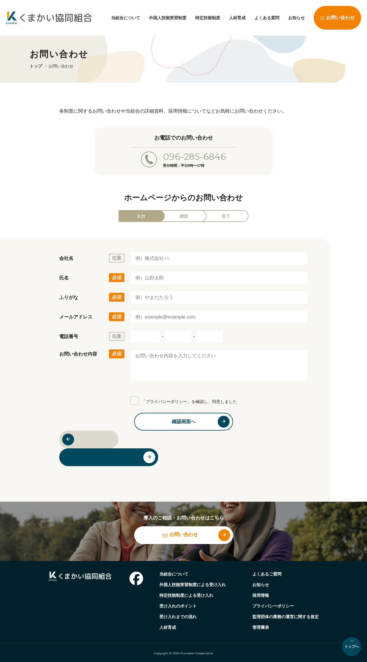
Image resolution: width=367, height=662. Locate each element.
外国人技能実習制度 (167, 17)
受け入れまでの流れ (178, 616)
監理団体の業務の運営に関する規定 (285, 616)
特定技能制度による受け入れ (186, 595)
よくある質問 (266, 17)
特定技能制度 (207, 17)
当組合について (125, 17)
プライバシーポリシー (273, 606)
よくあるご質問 (266, 574)
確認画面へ (183, 421)
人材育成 (237, 17)
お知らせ (296, 17)
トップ (36, 66)
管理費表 (260, 627)
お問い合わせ (340, 17)
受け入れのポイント (178, 606)
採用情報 (260, 595)
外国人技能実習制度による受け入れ (192, 584)
